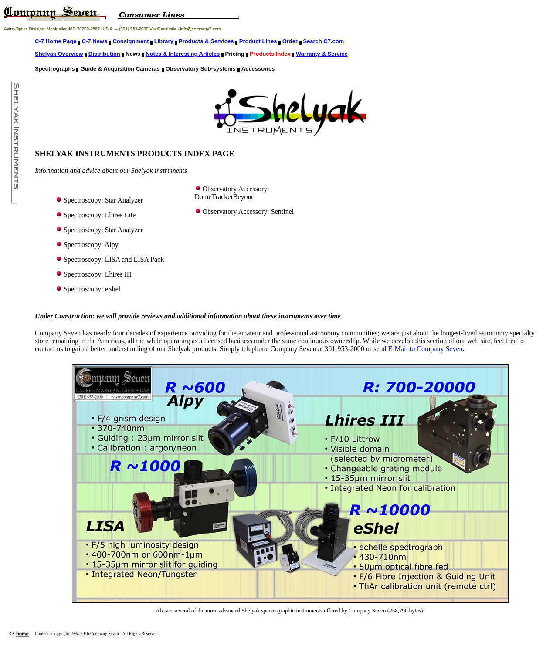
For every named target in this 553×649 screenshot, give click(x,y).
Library (163, 41)
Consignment (130, 41)
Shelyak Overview (59, 54)
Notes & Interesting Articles (183, 54)
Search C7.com (323, 41)
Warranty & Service (322, 54)
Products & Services (206, 41)
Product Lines (258, 41)
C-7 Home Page (55, 41)
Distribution (104, 54)
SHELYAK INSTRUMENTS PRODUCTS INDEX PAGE (134, 153)
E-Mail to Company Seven (425, 348)
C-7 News (95, 41)
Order (290, 41)
